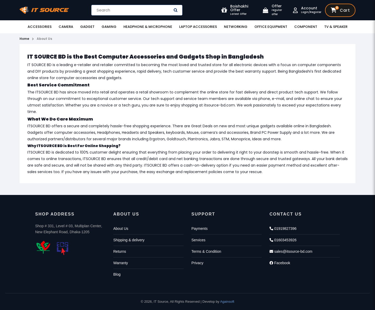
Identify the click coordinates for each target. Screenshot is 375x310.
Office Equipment (270, 26)
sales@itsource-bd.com (291, 251)
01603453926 (283, 240)
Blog (117, 274)
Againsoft (227, 301)
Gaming (109, 26)
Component (305, 26)
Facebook (280, 263)
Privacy (197, 263)
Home (24, 38)
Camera (66, 26)
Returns (119, 251)
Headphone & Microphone (147, 26)
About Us (44, 38)
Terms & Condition (206, 251)
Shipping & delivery (129, 240)
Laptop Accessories (198, 26)
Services (198, 240)
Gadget (87, 26)
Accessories (40, 26)
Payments (199, 228)
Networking (235, 26)
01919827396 (283, 228)
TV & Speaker (335, 26)
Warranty (120, 263)
